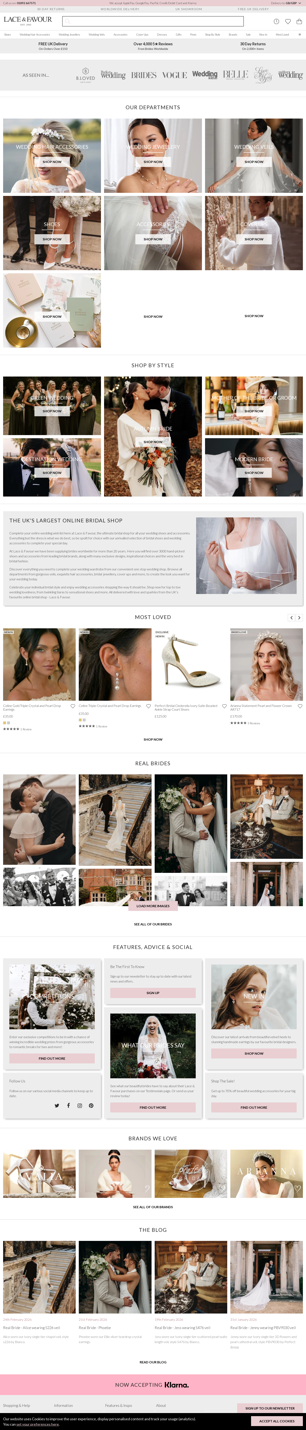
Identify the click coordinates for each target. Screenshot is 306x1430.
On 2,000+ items (253, 46)
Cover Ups (142, 34)
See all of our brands (153, 1324)
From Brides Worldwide (153, 46)
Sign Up (153, 1109)
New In (263, 34)
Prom (193, 34)
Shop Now (153, 856)
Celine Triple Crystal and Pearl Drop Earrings (110, 822)
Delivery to (286, 3)
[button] (291, 734)
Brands (233, 34)
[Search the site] (158, 21)
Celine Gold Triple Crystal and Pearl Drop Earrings (32, 824)
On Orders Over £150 (53, 46)
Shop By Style (212, 34)
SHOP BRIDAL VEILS (33, 125)
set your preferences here (37, 1424)
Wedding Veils (97, 34)
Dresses (162, 34)
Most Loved (282, 34)
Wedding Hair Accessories (35, 34)
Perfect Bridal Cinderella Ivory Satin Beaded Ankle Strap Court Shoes (186, 824)
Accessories (121, 34)
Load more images (153, 1022)
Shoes (7, 34)
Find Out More (52, 1175)
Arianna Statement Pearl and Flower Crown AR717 (261, 824)
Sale (248, 34)
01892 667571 (26, 3)
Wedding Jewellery (69, 34)
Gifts (179, 34)
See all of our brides (153, 1041)
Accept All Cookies (277, 1421)
